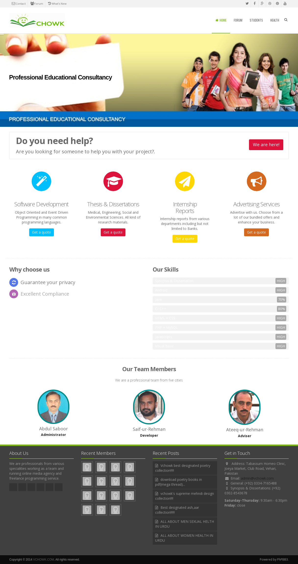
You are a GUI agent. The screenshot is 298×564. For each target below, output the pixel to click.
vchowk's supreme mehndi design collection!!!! (184, 496)
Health (274, 20)
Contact (18, 3)
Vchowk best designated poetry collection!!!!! (182, 468)
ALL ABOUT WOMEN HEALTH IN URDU (184, 538)
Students (256, 20)
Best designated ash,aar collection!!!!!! (177, 510)
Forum (36, 3)
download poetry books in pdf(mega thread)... (178, 482)
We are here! (266, 145)
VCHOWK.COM (43, 559)
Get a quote (41, 232)
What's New (57, 3)
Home (220, 20)
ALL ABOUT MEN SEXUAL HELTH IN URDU (184, 524)
